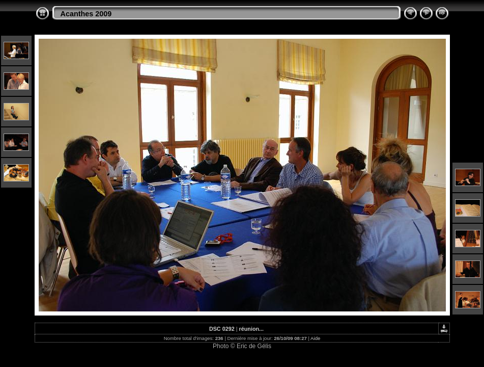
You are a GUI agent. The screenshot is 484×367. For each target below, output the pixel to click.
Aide (315, 338)
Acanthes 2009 (86, 14)
